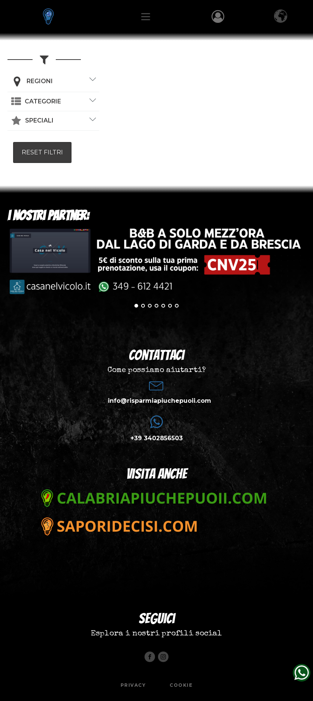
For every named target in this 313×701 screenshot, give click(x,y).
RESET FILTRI (42, 152)
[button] (36, 101)
